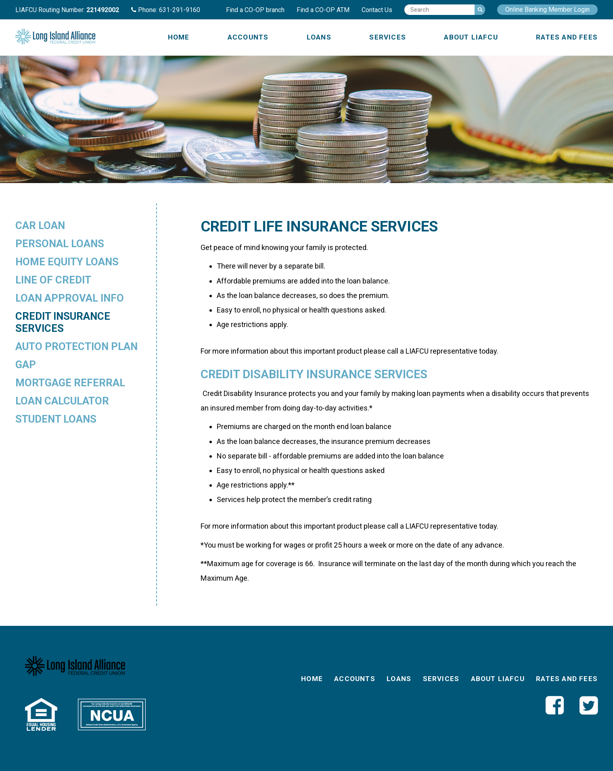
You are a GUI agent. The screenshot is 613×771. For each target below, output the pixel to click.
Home (179, 37)
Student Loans (55, 419)
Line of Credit (53, 280)
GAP (25, 364)
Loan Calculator (62, 401)
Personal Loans (59, 244)
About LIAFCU (471, 37)
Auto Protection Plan (76, 346)
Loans (319, 37)
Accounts (248, 37)
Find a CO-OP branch (255, 10)
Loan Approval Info (69, 298)
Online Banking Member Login (547, 9)
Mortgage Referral (70, 383)
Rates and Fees (567, 37)
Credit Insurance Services (62, 322)
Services (387, 37)
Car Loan (40, 225)
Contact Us (377, 10)
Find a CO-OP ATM (323, 10)
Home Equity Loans (67, 262)
